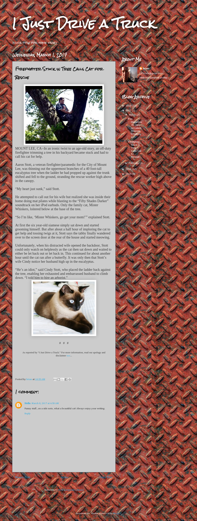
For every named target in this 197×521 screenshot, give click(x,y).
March (133, 114)
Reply (27, 413)
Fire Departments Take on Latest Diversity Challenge (135, 128)
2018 (129, 105)
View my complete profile (153, 77)
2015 (129, 174)
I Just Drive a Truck (83, 23)
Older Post (106, 477)
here (68, 356)
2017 (129, 110)
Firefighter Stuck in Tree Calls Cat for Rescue (134, 149)
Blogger (117, 513)
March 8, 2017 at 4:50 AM (45, 403)
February (134, 163)
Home (64, 477)
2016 (129, 169)
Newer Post (22, 477)
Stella (27, 403)
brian (146, 68)
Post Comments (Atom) (70, 490)
